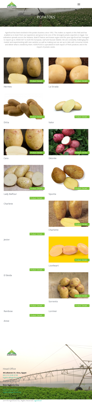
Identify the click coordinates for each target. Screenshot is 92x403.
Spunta (52, 194)
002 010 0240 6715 (10, 390)
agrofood (37, 400)
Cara (6, 158)
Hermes (8, 86)
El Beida (8, 275)
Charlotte (53, 229)
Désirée (52, 158)
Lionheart (54, 265)
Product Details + (37, 81)
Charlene (8, 203)
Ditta (6, 122)
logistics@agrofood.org (12, 377)
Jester (7, 239)
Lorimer (53, 311)
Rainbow (8, 311)
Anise (6, 320)
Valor (51, 122)
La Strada (53, 86)
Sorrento (53, 301)
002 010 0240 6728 (10, 375)
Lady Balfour (10, 194)
